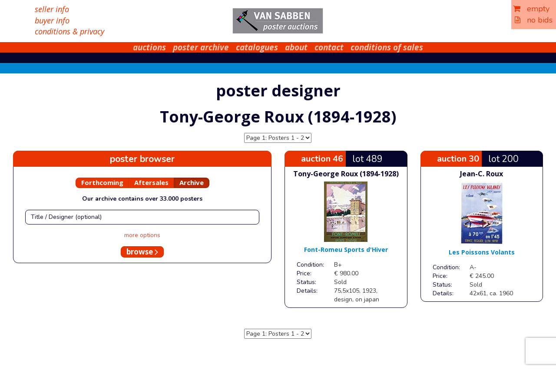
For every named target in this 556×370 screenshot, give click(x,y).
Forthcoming (102, 182)
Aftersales (151, 182)
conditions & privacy (69, 31)
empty (531, 8)
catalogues (257, 47)
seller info (52, 9)
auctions (149, 47)
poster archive (201, 47)
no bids (534, 20)
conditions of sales (387, 47)
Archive (191, 182)
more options (142, 235)
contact (329, 47)
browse (142, 252)
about (296, 47)
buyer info (52, 20)
